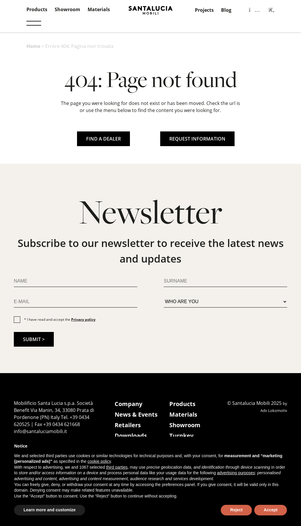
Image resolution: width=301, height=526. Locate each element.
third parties (117, 467)
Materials (99, 9)
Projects (204, 10)
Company (128, 404)
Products (36, 9)
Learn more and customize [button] (50, 509)
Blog (226, 10)
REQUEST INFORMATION (197, 139)
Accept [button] (270, 509)
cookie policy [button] (99, 461)
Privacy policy (83, 319)
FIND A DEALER (103, 139)
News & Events (136, 414)
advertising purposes (236, 472)
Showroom (67, 9)
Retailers (128, 425)
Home (33, 46)
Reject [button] (236, 509)
